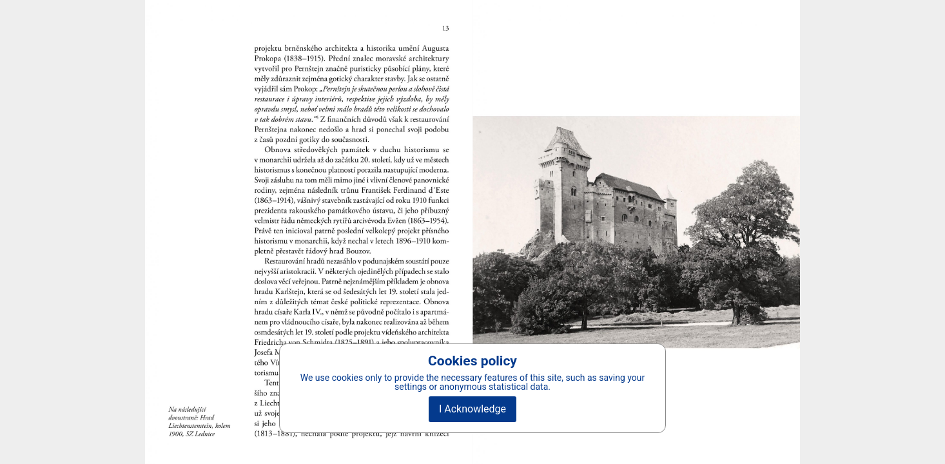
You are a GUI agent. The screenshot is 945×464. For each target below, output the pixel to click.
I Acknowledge (472, 409)
